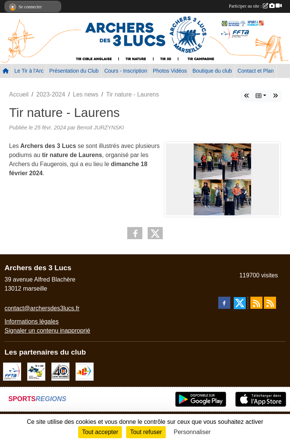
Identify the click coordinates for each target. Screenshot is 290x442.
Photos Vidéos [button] (170, 71)
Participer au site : (255, 6)
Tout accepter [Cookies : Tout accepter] (100, 432)
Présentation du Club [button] (74, 71)
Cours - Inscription (125, 71)
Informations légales (32, 321)
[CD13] (36, 371)
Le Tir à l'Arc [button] (28, 71)
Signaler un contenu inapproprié (47, 330)
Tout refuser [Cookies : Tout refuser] (146, 432)
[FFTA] (12, 371)
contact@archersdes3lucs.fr (42, 308)
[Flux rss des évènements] (270, 303)
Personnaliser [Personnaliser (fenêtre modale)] (192, 432)
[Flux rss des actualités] (256, 303)
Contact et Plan (256, 71)
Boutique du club (212, 71)
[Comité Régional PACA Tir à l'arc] (85, 371)
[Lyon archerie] (60, 371)
